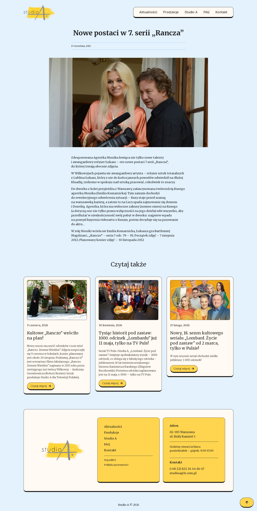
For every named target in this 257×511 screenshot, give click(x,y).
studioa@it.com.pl (183, 473)
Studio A (191, 12)
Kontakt (221, 12)
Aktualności (148, 12)
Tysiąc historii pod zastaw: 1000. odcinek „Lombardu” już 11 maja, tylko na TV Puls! (128, 338)
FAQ (206, 12)
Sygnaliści (110, 459)
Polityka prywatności (116, 464)
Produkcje (171, 12)
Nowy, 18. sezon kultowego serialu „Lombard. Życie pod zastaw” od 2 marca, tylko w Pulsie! (196, 340)
